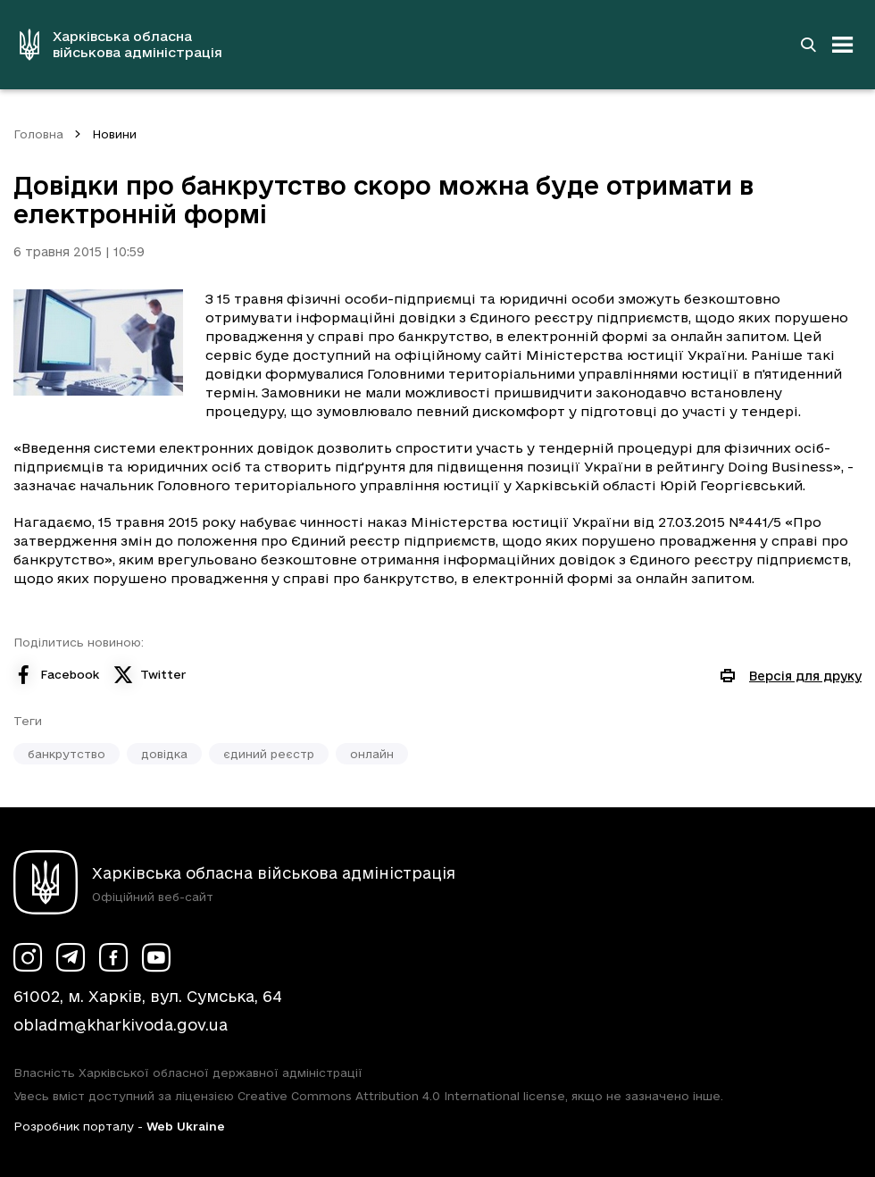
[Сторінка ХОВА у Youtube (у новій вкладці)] (156, 957)
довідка (164, 753)
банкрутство (66, 753)
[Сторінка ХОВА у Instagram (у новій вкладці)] (27, 957)
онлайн (372, 753)
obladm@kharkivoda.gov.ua (120, 1024)
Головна (38, 134)
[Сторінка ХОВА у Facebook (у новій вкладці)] (113, 957)
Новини (114, 134)
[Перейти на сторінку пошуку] (808, 45)
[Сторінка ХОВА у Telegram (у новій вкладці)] (70, 957)
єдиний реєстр (268, 753)
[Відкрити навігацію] (843, 45)
